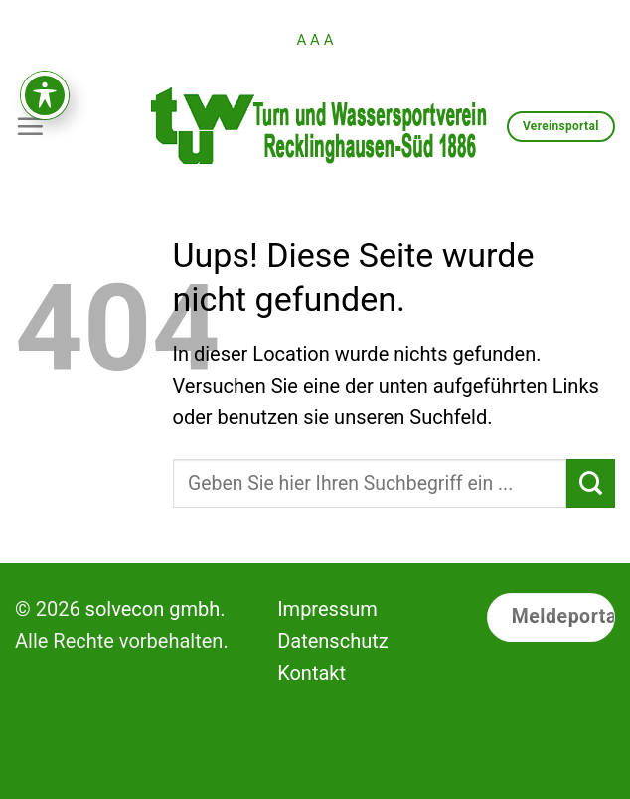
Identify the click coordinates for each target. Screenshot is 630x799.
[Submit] (590, 483)
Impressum (327, 609)
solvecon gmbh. (155, 609)
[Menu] (30, 126)
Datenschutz (333, 641)
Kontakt (311, 673)
